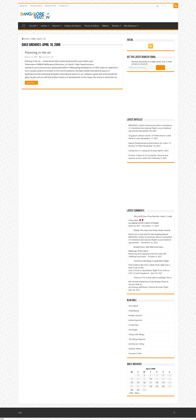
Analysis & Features (72, 26)
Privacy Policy (36, 6)
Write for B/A (50, 6)
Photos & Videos (92, 26)
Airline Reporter (135, 320)
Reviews (115, 26)
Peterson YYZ (139, 277)
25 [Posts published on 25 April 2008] (157, 386)
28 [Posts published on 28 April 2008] (132, 390)
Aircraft (32, 26)
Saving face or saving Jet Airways (142, 150)
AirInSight (132, 330)
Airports (55, 26)
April (39, 39)
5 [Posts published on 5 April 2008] (163, 375)
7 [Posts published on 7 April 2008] (131, 379)
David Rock (138, 261)
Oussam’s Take (134, 353)
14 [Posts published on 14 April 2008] (132, 382)
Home (24, 25)
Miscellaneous (130, 26)
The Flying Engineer (136, 339)
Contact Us (63, 6)
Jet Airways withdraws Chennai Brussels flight (148, 287)
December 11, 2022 (150, 226)
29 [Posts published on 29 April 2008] (138, 390)
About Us (23, 6)
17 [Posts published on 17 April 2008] (150, 382)
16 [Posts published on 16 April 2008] (144, 382)
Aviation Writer (134, 349)
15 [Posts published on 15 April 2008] (138, 382)
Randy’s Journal (135, 315)
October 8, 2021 (155, 256)
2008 (33, 39)
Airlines (44, 26)
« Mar (131, 393)
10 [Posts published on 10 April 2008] (150, 379)
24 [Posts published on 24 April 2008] (150, 386)
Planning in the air (38, 52)
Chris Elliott (133, 306)
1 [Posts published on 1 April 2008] (138, 375)
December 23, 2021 (149, 242)
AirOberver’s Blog (136, 344)
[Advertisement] (150, 95)
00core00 (138, 216)
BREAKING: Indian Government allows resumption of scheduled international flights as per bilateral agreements (150, 128)
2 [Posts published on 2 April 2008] (144, 375)
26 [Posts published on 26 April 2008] (163, 386)
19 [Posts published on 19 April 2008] (163, 382)
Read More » (31, 83)
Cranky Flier (133, 325)
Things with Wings (136, 334)
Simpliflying (133, 311)
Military (105, 26)
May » (137, 393)
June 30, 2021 (156, 273)
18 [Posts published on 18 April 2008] (157, 382)
